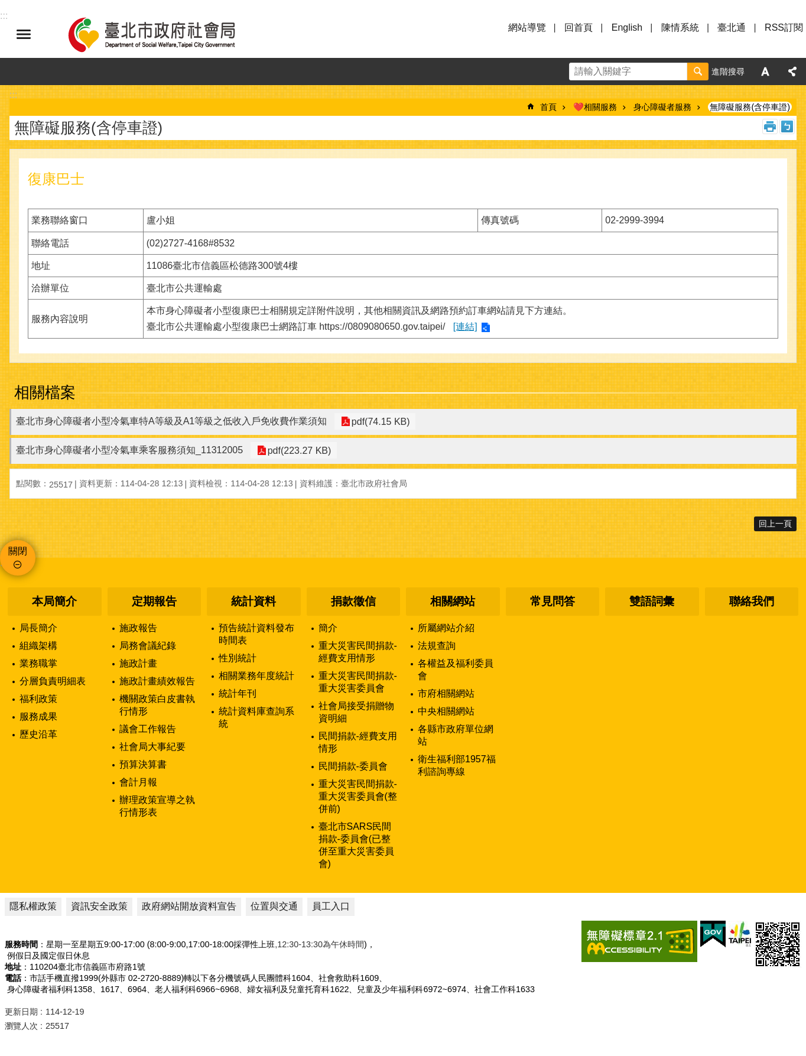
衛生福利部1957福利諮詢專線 (457, 765)
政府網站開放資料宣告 (189, 906)
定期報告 (154, 601)
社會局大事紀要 (152, 747)
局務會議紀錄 (147, 646)
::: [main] (13, 95)
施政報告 (138, 628)
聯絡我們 (751, 601)
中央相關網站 (446, 711)
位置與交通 (274, 906)
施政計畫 (138, 663)
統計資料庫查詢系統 (256, 717)
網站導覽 (527, 27)
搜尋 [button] (697, 71)
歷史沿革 (38, 734)
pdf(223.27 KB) (297, 451)
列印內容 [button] (770, 126)
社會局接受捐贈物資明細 (356, 712)
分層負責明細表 (53, 681)
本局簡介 (54, 601)
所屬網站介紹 (446, 628)
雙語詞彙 (651, 601)
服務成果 (38, 716)
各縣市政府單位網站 (455, 735)
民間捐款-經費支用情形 (357, 742)
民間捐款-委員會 (353, 766)
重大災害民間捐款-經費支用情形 (357, 652)
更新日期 (21, 1011)
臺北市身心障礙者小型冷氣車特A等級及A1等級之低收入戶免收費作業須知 (171, 421)
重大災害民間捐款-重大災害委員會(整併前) (357, 796)
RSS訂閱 (784, 27)
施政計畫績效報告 (157, 681)
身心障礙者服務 (662, 107)
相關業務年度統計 (256, 676)
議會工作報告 (147, 729)
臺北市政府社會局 (165, 34)
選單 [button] (24, 34)
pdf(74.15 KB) (378, 422)
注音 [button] (787, 126)
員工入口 (331, 906)
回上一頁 (775, 523)
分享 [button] (792, 71)
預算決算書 (143, 764)
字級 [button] (765, 71)
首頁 (548, 107)
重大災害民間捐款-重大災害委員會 (357, 682)
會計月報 (138, 782)
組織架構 (38, 646)
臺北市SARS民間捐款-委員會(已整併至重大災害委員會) (356, 845)
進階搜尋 (728, 71)
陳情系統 (680, 27)
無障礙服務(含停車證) (750, 107)
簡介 (327, 628)
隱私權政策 (33, 906)
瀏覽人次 (21, 1026)
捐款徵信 (353, 601)
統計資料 (253, 601)
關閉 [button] (17, 551)
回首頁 (578, 27)
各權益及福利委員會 (455, 669)
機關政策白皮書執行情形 (157, 705)
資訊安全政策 (99, 906)
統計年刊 (237, 693)
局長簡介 (38, 628)
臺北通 (731, 27)
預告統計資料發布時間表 (256, 634)
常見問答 (552, 601)
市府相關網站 (446, 693)
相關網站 (452, 601)
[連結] (465, 326)
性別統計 (237, 658)
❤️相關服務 (595, 107)
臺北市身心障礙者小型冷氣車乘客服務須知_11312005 (129, 450)
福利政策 (38, 699)
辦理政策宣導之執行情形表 (157, 806)
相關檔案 (45, 392)
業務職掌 (38, 663)
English (627, 27)
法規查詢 (437, 646)
